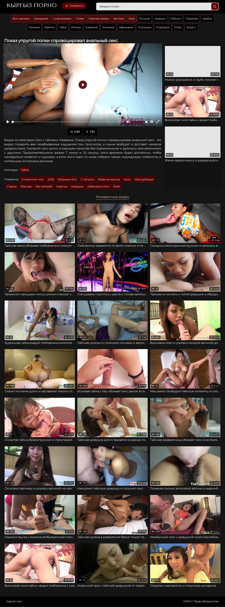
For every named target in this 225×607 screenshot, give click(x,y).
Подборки (162, 27)
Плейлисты (75, 6)
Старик (12, 186)
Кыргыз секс (14, 601)
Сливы (80, 18)
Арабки (207, 18)
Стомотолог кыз (32, 179)
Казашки (160, 18)
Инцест (191, 27)
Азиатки (49, 27)
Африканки (126, 27)
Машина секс (67, 179)
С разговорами (62, 18)
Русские (144, 18)
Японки (76, 27)
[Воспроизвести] (8, 122)
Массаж (26, 186)
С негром (87, 179)
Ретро (178, 27)
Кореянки (91, 27)
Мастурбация (143, 179)
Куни (127, 179)
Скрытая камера (98, 18)
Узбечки (175, 18)
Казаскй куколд (109, 179)
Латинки (34, 27)
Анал (131, 18)
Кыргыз (32, 5)
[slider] (64, 122)
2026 (50, 179)
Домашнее (41, 18)
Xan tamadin (44, 186)
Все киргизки (21, 18)
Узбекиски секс (98, 186)
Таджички (191, 18)
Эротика (118, 18)
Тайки (63, 27)
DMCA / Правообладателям (200, 601)
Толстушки (145, 27)
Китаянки (108, 27)
